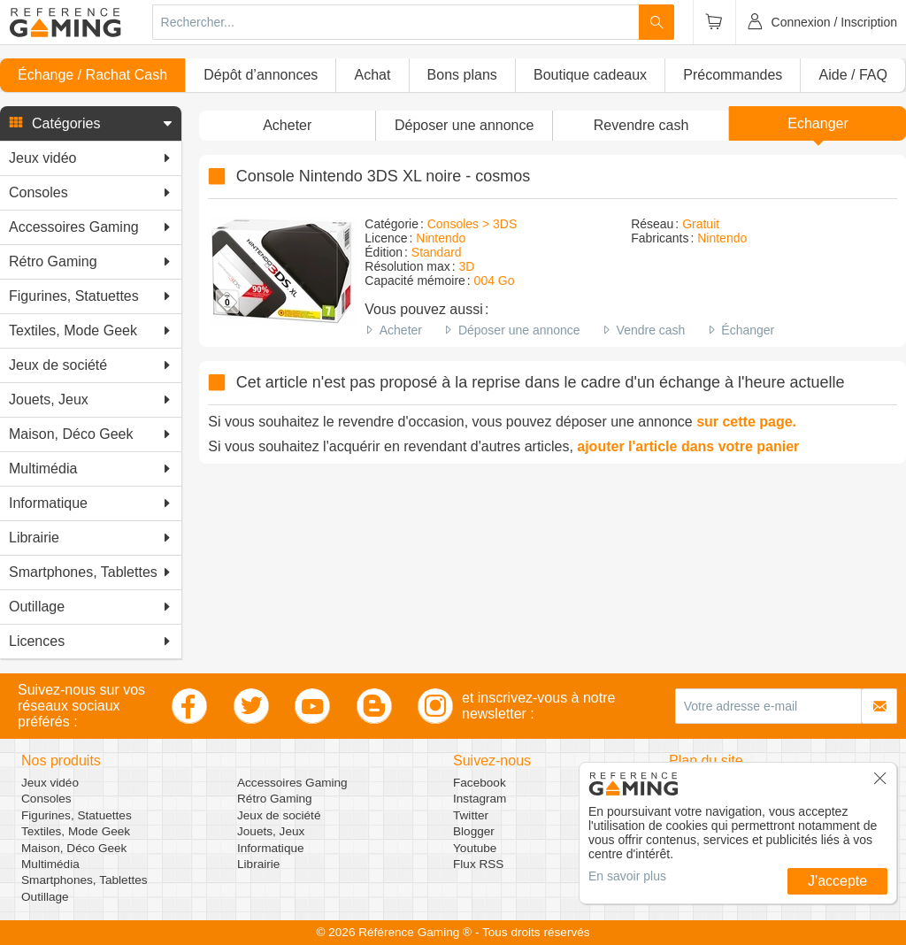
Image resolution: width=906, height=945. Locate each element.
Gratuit (700, 224)
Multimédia (50, 864)
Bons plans (462, 74)
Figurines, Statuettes (76, 815)
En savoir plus (627, 876)
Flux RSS (478, 864)
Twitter (470, 815)
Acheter (401, 330)
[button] (90, 124)
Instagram (479, 798)
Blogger (474, 831)
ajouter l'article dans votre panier (688, 446)
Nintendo (440, 238)
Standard (436, 252)
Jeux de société (278, 815)
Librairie (258, 864)
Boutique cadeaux (590, 74)
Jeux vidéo (50, 782)
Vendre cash (651, 330)
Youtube (474, 848)
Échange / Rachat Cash (92, 74)
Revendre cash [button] (641, 125)
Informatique (270, 848)
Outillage (45, 896)
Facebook (479, 782)
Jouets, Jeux (270, 831)
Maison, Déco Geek (74, 848)
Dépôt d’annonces (260, 74)
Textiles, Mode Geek (75, 831)
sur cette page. (746, 421)
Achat (372, 74)
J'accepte (837, 880)
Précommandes (732, 74)
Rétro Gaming (274, 798)
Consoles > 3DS (472, 224)
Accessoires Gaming (292, 782)
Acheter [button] (287, 125)
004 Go (494, 280)
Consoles (46, 798)
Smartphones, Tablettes (84, 880)
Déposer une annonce (519, 330)
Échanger (747, 330)
